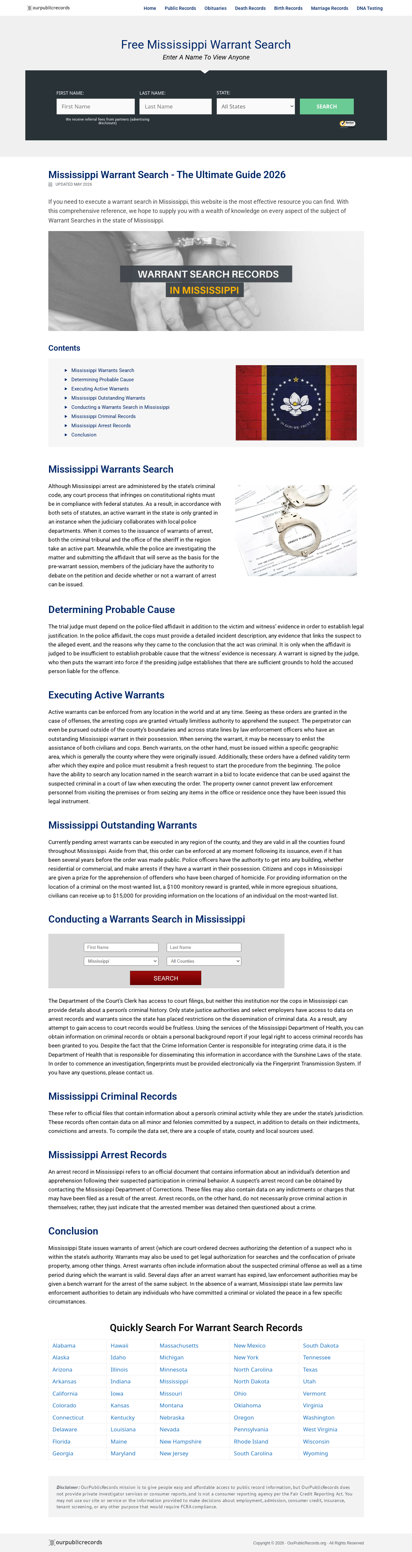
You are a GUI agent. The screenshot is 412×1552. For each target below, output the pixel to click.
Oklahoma (247, 1405)
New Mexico (249, 1345)
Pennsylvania (251, 1429)
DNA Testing (370, 8)
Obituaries (216, 8)
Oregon (244, 1417)
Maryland (123, 1453)
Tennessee (317, 1357)
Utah (309, 1381)
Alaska (61, 1357)
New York (246, 1357)
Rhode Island (251, 1441)
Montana (171, 1405)
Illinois (119, 1369)
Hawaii (120, 1345)
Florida (62, 1441)
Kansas (120, 1405)
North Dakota (251, 1381)
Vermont (314, 1393)
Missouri (170, 1393)
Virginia (313, 1405)
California (65, 1393)
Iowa (117, 1393)
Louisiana (123, 1429)
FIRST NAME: (70, 93)
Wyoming (315, 1453)
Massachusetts (178, 1345)
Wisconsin (316, 1441)
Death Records (250, 8)
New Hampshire (180, 1441)
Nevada (169, 1429)
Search (327, 106)
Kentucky (123, 1417)
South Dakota (321, 1345)
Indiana (121, 1381)
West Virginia (320, 1429)
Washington (319, 1417)
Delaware (65, 1429)
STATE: (223, 92)
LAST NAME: (152, 93)
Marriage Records (329, 8)
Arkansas (65, 1381)
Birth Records (288, 8)
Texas (310, 1369)
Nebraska (171, 1417)
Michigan (171, 1357)
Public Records (180, 8)
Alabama (64, 1345)
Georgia (63, 1453)
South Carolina (253, 1453)
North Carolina (253, 1369)
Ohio (240, 1393)
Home (150, 8)
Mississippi (173, 1381)
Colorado (65, 1405)
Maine (119, 1441)
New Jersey (173, 1453)
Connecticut (68, 1417)
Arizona (63, 1369)
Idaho (118, 1357)
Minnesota (173, 1369)
